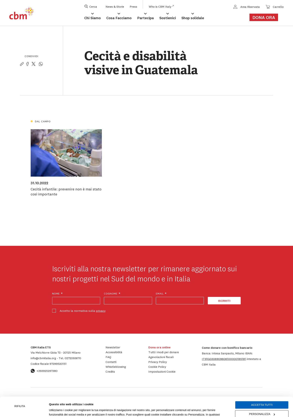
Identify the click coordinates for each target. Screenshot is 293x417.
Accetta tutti (261, 385)
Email (161, 293)
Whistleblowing (116, 367)
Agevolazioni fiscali (161, 357)
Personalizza (262, 394)
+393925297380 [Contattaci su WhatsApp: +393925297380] (44, 371)
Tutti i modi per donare (163, 352)
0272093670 (70, 358)
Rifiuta (19, 386)
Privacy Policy (157, 362)
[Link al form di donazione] (266, 17)
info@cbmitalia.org (44, 358)
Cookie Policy (157, 367)
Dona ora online (159, 347)
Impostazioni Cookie (131, 399)
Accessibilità (114, 352)
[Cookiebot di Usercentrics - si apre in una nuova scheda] (24, 410)
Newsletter (113, 347)
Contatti (111, 362)
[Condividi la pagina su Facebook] (27, 64)
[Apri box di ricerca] (93, 7)
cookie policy (180, 399)
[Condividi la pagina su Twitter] (33, 64)
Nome (57, 293)
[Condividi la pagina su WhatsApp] (41, 64)
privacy (101, 311)
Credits (110, 371)
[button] (224, 359)
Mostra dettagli (58, 409)
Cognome (112, 293)
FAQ (108, 357)
